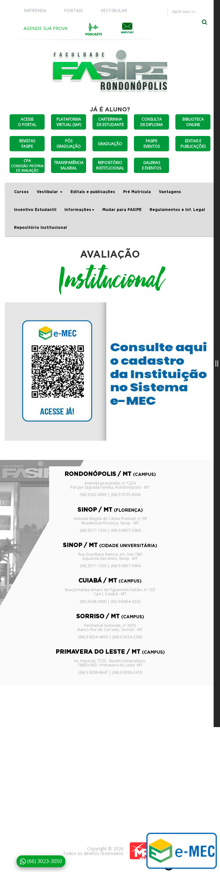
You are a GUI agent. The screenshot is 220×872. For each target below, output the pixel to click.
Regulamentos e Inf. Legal (177, 210)
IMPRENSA (35, 10)
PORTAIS (73, 10)
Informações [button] (79, 210)
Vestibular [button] (49, 192)
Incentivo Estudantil (35, 210)
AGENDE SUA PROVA (46, 28)
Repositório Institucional (40, 227)
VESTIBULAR (114, 10)
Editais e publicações (92, 192)
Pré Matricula (137, 192)
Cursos (21, 192)
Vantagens (170, 192)
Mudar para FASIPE (122, 210)
